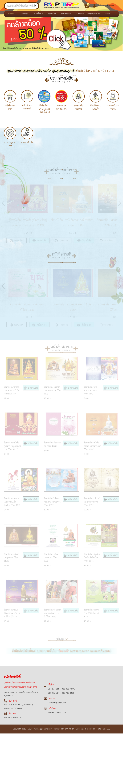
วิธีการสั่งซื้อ (52, 14)
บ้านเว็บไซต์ (70, 729)
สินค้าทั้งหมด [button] (38, 14)
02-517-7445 (8, 704)
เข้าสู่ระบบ (101, 5)
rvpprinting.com (61, 81)
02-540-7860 (18, 708)
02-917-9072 (8, 717)
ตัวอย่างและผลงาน (93, 14)
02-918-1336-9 (28, 704)
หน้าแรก (13, 14)
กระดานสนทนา (110, 5)
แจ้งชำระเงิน (80, 14)
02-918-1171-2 (8, 708)
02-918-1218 (17, 717)
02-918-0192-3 (17, 704)
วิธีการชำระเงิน (66, 14)
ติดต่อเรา (108, 14)
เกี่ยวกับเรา (24, 14)
